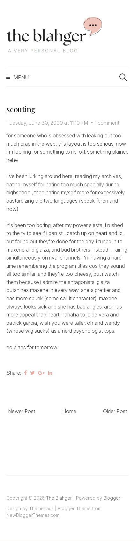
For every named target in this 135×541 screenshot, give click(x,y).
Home (69, 411)
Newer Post (21, 411)
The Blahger (59, 498)
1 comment (106, 123)
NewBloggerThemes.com (32, 515)
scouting (20, 109)
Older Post (115, 411)
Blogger (111, 498)
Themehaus (41, 508)
